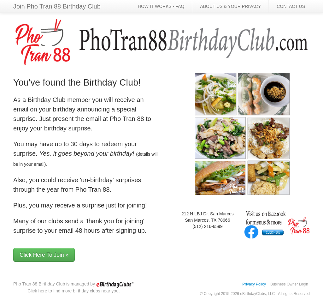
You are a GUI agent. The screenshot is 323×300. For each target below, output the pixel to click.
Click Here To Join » (44, 255)
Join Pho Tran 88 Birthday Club (57, 6)
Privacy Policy (254, 284)
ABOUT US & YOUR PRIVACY (230, 6)
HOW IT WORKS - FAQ (161, 6)
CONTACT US (291, 6)
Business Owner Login (289, 284)
